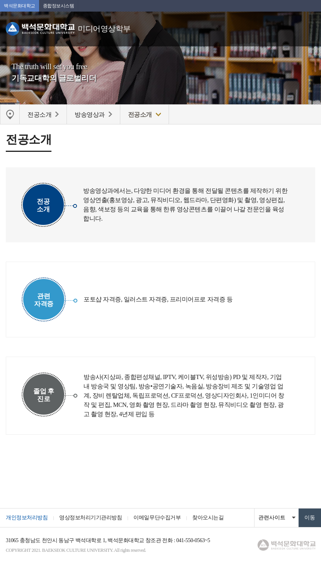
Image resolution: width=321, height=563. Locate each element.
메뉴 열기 (309, 25)
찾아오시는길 (208, 517)
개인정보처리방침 (27, 517)
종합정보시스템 (58, 6)
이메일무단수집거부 (157, 517)
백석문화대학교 (19, 6)
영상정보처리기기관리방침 (90, 517)
